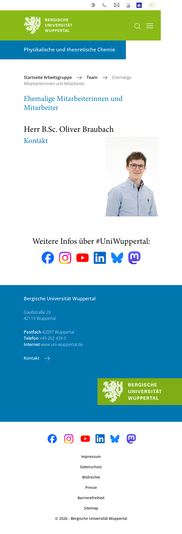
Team (92, 77)
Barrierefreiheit (91, 497)
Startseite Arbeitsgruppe (48, 77)
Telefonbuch (105, 5)
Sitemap (91, 508)
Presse (91, 487)
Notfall (128, 5)
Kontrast (94, 5)
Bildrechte (91, 477)
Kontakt (32, 358)
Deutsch (153, 5)
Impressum (91, 456)
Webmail (117, 5)
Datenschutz (91, 466)
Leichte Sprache (140, 5)
